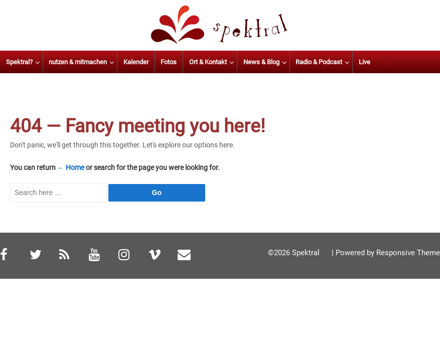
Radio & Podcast (350, 62)
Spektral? (50, 62)
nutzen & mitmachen (109, 62)
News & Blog (292, 62)
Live (395, 62)
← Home (70, 167)
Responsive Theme (408, 252)
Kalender (167, 62)
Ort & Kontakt (239, 62)
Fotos (200, 62)
